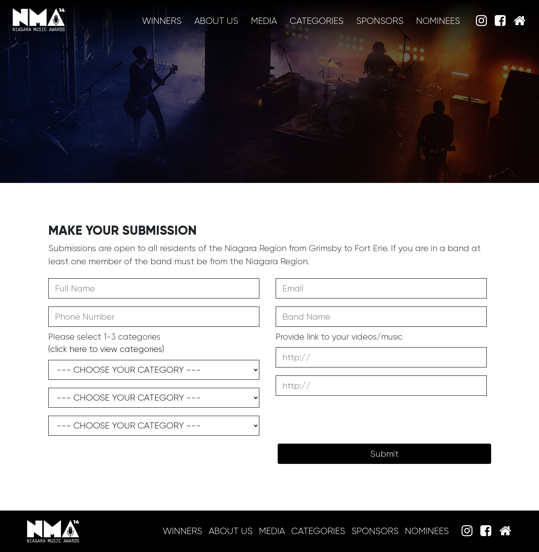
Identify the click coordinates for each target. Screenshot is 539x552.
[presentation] (109, 455)
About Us (216, 21)
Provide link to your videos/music (339, 337)
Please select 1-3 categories (106, 343)
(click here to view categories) (106, 349)
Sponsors (379, 21)
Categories (317, 21)
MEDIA (264, 21)
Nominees (438, 21)
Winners (162, 21)
